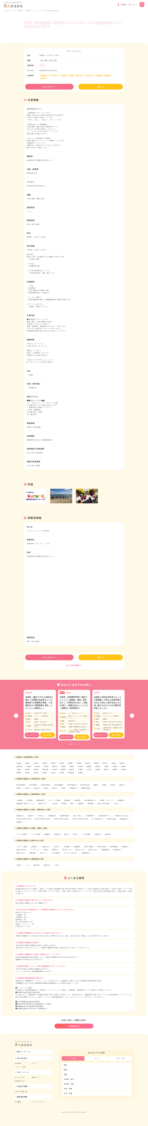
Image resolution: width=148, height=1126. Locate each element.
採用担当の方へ (20, 1080)
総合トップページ (24, 1050)
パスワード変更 (20, 1066)
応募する (100, 86)
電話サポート (36, 1076)
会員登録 (18, 1062)
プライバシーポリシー (39, 1101)
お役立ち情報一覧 (21, 1090)
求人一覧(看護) (18, 10)
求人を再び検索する (74, 665)
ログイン (35, 1062)
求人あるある (7, 10)
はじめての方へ (20, 1076)
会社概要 (18, 1101)
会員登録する (74, 1025)
